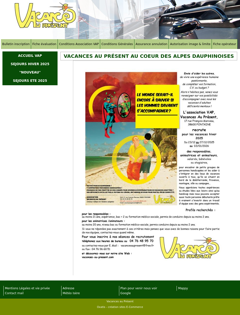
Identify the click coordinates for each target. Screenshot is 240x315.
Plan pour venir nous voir (138, 288)
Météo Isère (71, 293)
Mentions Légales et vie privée (27, 288)
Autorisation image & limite (190, 44)
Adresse (68, 288)
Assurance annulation (152, 44)
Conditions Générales (117, 44)
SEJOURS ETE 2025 (30, 81)
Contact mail (14, 293)
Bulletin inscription (16, 44)
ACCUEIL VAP (30, 56)
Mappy (183, 288)
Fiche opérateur (224, 44)
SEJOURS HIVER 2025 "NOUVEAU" (30, 68)
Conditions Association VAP (79, 44)
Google (125, 293)
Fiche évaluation (44, 44)
